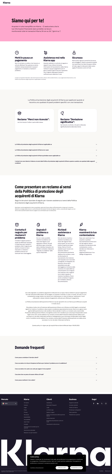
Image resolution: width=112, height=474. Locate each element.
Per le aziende (16, 1)
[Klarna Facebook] (94, 403)
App (29, 4)
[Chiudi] (83, 456)
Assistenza (34, 4)
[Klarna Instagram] (106, 403)
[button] (56, 146)
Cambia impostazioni (36, 468)
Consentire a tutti (76, 467)
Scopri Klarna (18, 4)
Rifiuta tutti (62, 467)
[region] (56, 463)
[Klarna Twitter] (102, 403)
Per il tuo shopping (7, 1)
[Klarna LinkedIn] (98, 403)
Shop (24, 4)
